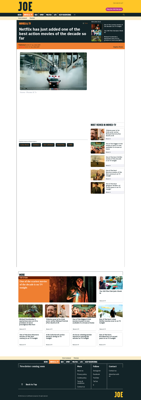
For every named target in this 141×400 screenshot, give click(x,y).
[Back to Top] (22, 384)
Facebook (96, 374)
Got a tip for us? (118, 3)
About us (80, 371)
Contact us (81, 387)
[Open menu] (74, 14)
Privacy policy (82, 374)
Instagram (97, 371)
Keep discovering (65, 15)
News (20, 15)
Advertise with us (114, 375)
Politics (49, 15)
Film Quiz (32, 18)
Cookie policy (81, 378)
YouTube (96, 378)
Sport (42, 15)
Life (55, 15)
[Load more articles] (70, 352)
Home (22, 92)
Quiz (36, 15)
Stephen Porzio (118, 47)
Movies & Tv (28, 15)
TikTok (95, 381)
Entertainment (22, 18)
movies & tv (31, 92)
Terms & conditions (80, 382)
